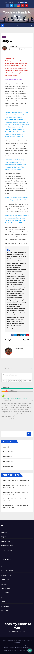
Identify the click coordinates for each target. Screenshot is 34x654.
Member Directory (9, 647)
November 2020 (7, 571)
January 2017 (6, 584)
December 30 (8, 456)
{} (22, 380)
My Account (18, 647)
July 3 (26, 340)
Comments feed (7, 545)
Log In (26, 645)
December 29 (8, 461)
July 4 (7, 41)
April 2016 (4, 602)
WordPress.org (6, 550)
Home (7, 645)
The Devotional (24, 650)
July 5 (8, 340)
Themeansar (16, 642)
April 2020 (5, 579)
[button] (31, 25)
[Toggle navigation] (17, 25)
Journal (6, 447)
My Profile (26, 647)
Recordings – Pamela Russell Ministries (15, 399)
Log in (3, 537)
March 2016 (5, 606)
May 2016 (4, 597)
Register (4, 532)
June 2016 (5, 593)
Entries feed (5, 541)
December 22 (24, 481)
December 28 (8, 466)
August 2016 (5, 588)
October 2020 (6, 575)
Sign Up (16, 650)
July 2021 (4, 566)
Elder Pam (14, 47)
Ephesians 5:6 (24, 49)
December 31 (8, 452)
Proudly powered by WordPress (11, 640)
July (4, 37)
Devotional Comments (16, 645)
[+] (25, 380)
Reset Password (8, 650)
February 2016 (6, 610)
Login (30, 369)
